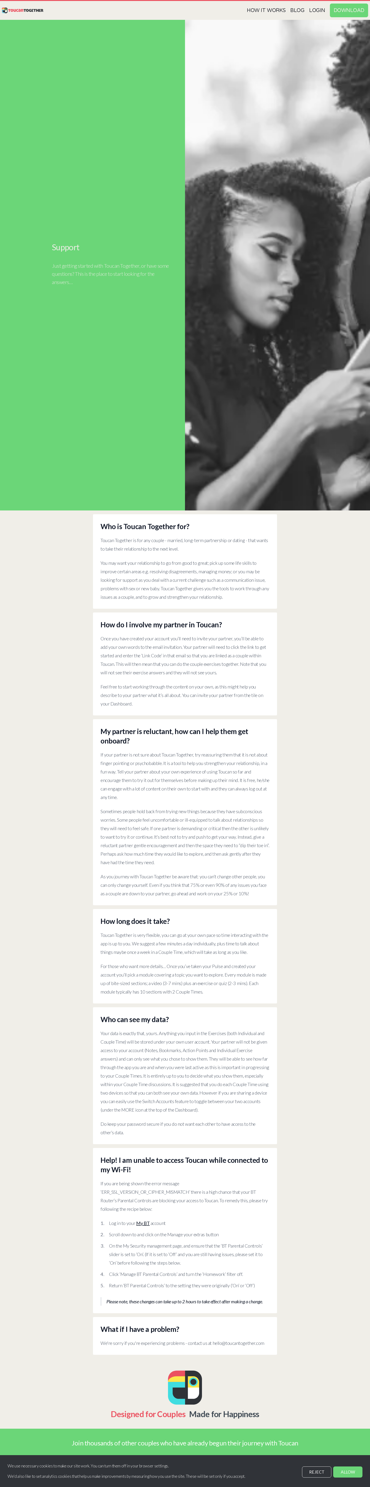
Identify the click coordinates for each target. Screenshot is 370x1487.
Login (317, 10)
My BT (143, 1223)
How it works (266, 10)
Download (349, 10)
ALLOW (348, 1472)
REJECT (316, 1472)
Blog (297, 10)
